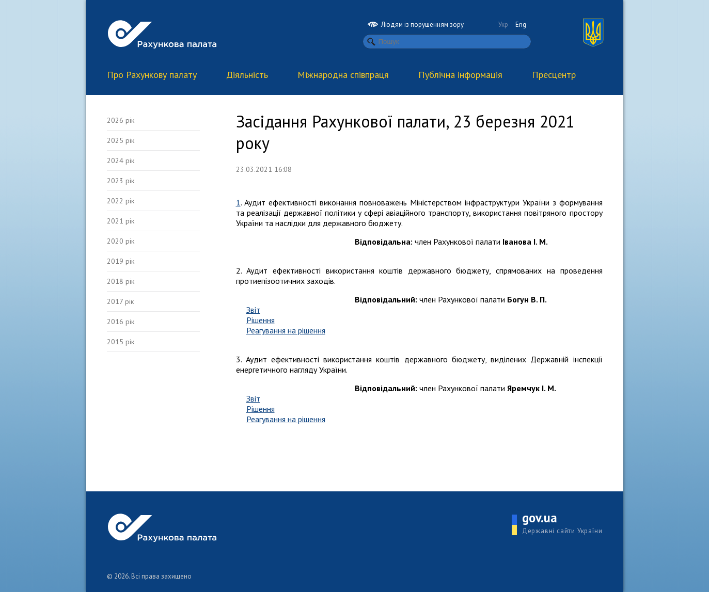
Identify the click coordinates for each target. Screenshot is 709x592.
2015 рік (120, 341)
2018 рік (120, 281)
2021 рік (120, 221)
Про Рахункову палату (152, 75)
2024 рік (120, 160)
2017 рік (120, 301)
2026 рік (120, 120)
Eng (520, 24)
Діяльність (247, 75)
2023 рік (120, 180)
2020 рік (120, 241)
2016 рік (120, 321)
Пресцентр (554, 75)
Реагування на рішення (285, 330)
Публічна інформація (460, 75)
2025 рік (120, 140)
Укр (503, 24)
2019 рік (120, 261)
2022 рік (120, 200)
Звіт (253, 310)
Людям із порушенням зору (416, 24)
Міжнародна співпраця (343, 75)
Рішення (260, 320)
